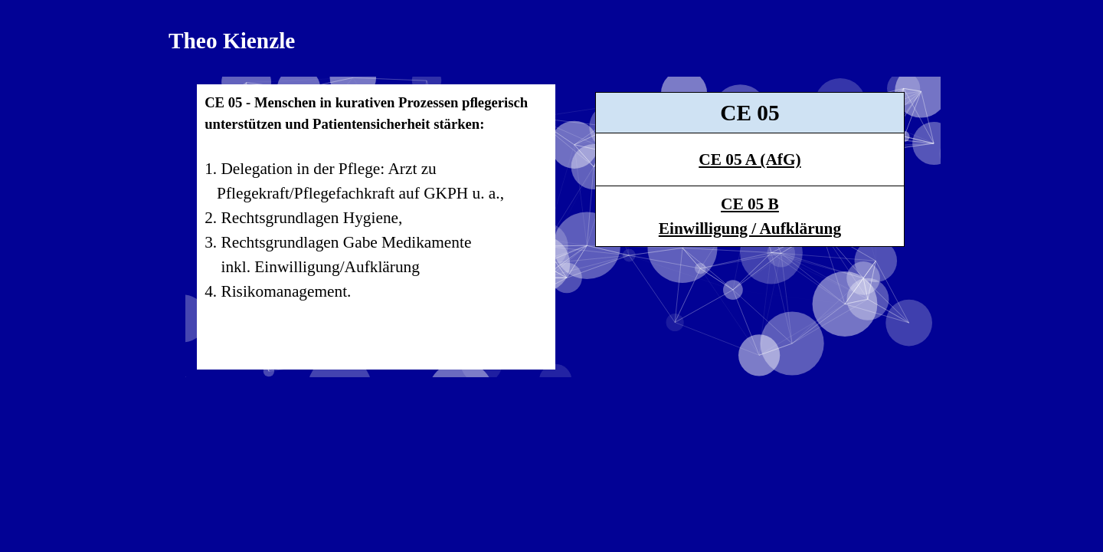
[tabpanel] (376, 227)
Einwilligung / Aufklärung (750, 228)
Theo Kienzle (232, 40)
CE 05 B (750, 204)
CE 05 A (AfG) (749, 159)
